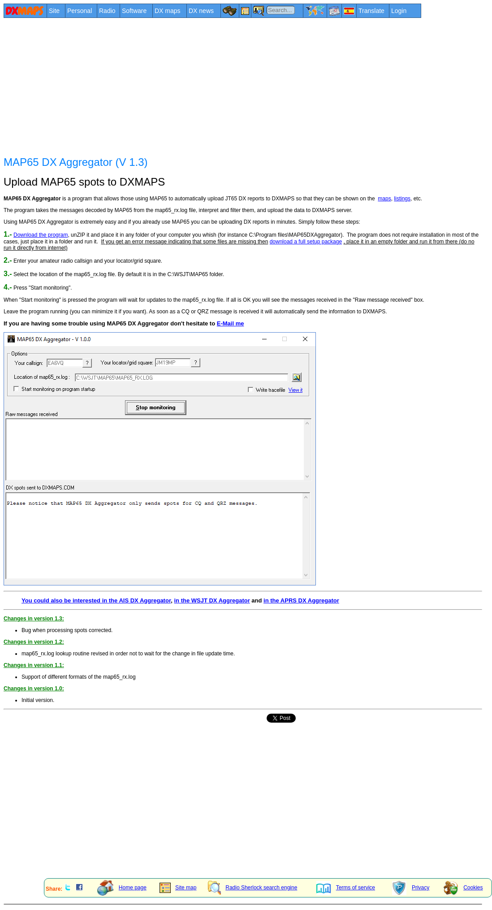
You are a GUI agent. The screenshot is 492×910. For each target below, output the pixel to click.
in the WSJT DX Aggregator (212, 600)
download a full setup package (306, 241)
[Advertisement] (227, 86)
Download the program (40, 235)
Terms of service (345, 887)
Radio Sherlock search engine (252, 887)
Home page (122, 887)
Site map (178, 887)
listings (402, 198)
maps (384, 198)
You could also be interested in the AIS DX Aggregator (96, 600)
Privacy (410, 887)
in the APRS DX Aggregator (301, 600)
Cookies (463, 887)
